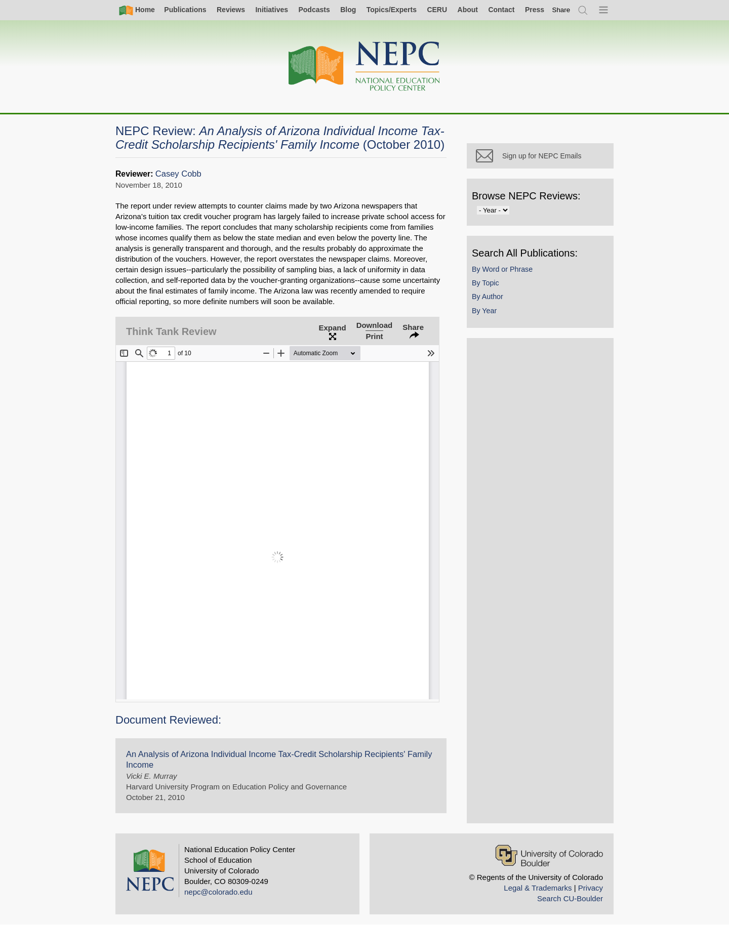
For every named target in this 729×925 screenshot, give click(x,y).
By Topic (485, 283)
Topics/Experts (392, 10)
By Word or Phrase (502, 269)
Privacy (590, 888)
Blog (348, 10)
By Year (484, 311)
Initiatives (271, 10)
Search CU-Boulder (570, 898)
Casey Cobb (178, 174)
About (468, 10)
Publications (185, 10)
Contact (501, 10)
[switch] (561, 10)
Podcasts (314, 10)
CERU (437, 10)
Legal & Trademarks (538, 888)
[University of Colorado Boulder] (549, 855)
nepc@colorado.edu (218, 892)
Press (534, 10)
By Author (487, 296)
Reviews (231, 10)
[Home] (364, 66)
